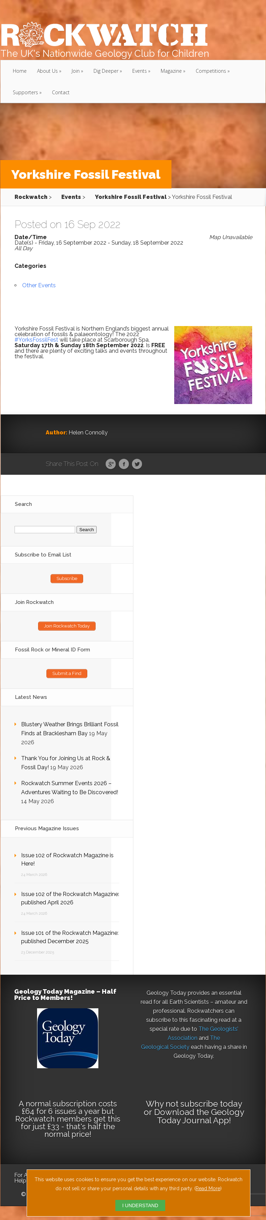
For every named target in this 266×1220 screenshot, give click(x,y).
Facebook (123, 464)
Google (110, 464)
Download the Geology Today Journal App (199, 1116)
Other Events (39, 285)
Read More (208, 1188)
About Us (47, 71)
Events (139, 71)
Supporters (25, 92)
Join (76, 71)
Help (20, 1180)
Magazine (171, 71)
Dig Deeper (106, 71)
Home (20, 71)
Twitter (137, 464)
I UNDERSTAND (140, 1205)
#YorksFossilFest (36, 339)
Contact (61, 92)
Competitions (211, 71)
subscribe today (211, 1104)
